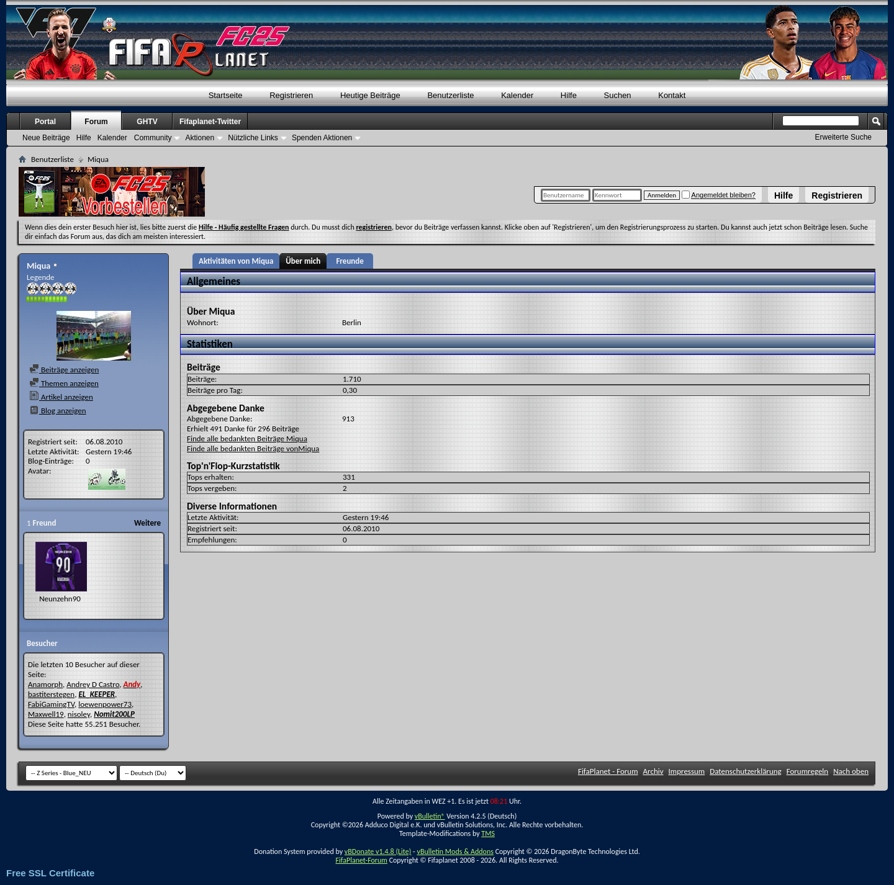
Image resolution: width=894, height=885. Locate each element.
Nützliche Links (253, 137)
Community (153, 137)
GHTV (147, 121)
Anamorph (45, 684)
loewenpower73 (105, 704)
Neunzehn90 (60, 598)
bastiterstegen (51, 694)
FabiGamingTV (51, 704)
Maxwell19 (46, 714)
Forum (95, 121)
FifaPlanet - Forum (608, 771)
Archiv (653, 771)
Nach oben (851, 771)
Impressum (687, 771)
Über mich (303, 261)
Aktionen (199, 137)
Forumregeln (808, 771)
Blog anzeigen (57, 410)
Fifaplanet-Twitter (210, 121)
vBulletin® (430, 816)
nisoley (79, 714)
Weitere (147, 523)
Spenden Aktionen (322, 137)
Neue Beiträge (46, 137)
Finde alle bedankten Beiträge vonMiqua (253, 448)
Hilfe (783, 195)
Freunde (349, 261)
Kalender (517, 95)
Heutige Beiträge (370, 95)
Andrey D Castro (92, 684)
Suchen (617, 95)
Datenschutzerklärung (746, 771)
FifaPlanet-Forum (361, 860)
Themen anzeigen (64, 383)
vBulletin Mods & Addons (455, 851)
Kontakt (671, 95)
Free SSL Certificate (50, 873)
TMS (488, 833)
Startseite (226, 95)
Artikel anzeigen (61, 397)
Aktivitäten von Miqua (236, 261)
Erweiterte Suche (843, 137)
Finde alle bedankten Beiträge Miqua (247, 438)
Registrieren (836, 195)
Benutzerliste (450, 95)
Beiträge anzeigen (64, 369)
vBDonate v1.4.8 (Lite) (378, 851)
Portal (45, 121)
